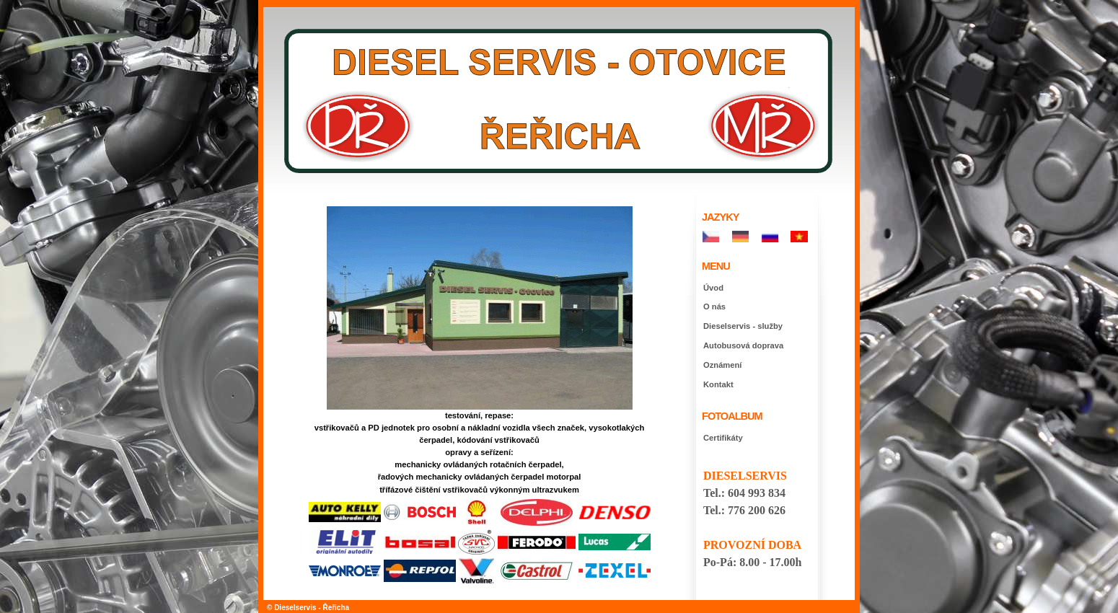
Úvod (713, 287)
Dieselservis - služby (743, 326)
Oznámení (722, 365)
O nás (714, 306)
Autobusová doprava (743, 345)
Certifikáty (723, 437)
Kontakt (718, 384)
